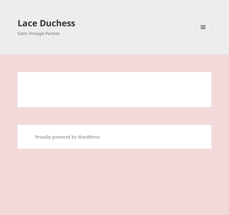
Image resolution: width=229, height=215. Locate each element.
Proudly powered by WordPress (67, 137)
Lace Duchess (46, 23)
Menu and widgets (203, 35)
